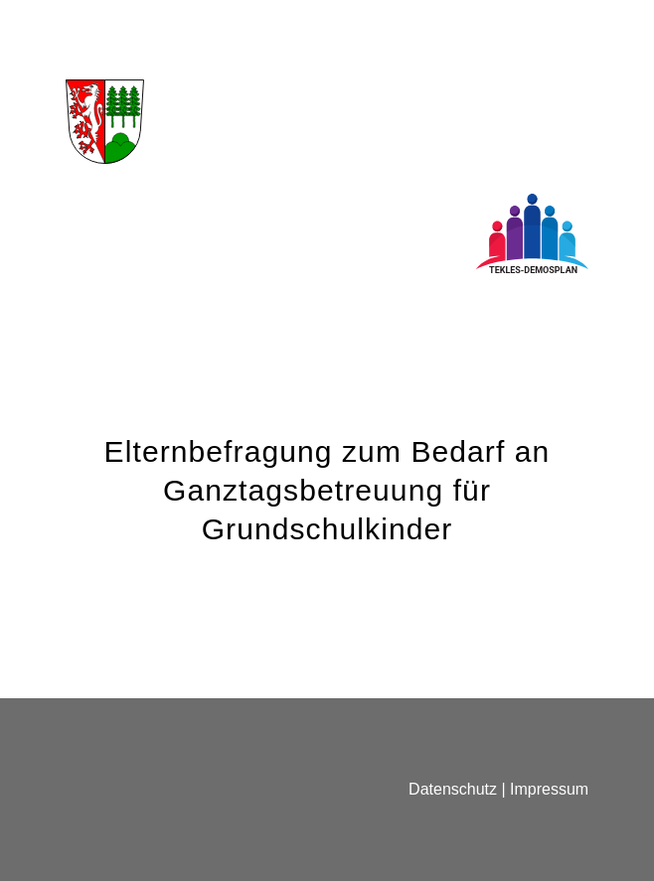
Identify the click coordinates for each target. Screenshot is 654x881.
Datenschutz (453, 789)
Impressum (549, 789)
